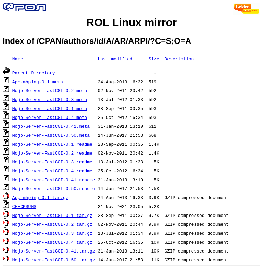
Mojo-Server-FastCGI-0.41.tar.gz (53, 251)
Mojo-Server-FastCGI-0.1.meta (49, 108)
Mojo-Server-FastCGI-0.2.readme (52, 153)
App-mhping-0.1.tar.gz (40, 197)
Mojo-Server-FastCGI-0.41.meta (51, 126)
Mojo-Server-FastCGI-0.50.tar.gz (53, 260)
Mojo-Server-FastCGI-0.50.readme (53, 188)
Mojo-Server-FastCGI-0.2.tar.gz (52, 224)
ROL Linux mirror (131, 22)
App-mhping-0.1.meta (37, 81)
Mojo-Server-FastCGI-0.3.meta (49, 99)
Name (17, 59)
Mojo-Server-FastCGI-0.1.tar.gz (52, 215)
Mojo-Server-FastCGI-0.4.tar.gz (52, 242)
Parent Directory (33, 73)
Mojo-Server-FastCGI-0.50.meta (51, 135)
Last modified (115, 59)
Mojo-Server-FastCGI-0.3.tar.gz (52, 233)
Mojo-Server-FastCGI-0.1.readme (52, 144)
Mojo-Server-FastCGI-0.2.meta (49, 90)
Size (154, 59)
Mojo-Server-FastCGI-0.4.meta (49, 117)
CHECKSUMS (24, 206)
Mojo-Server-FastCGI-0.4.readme (52, 171)
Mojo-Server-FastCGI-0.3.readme (52, 162)
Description (179, 59)
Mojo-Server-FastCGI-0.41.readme (53, 179)
